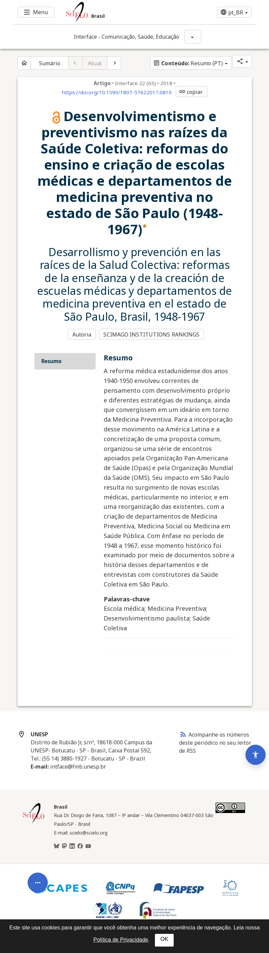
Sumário (50, 63)
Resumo (51, 360)
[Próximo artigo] (114, 63)
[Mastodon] (64, 845)
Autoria (82, 334)
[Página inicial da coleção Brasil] (33, 821)
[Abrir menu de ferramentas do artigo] (38, 879)
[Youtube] (88, 845)
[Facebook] (80, 845)
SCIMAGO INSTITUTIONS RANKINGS (152, 334)
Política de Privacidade (120, 940)
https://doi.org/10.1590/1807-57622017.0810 (117, 92)
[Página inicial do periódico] (24, 63)
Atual (95, 63)
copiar (191, 92)
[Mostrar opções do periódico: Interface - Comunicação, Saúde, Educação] (192, 36)
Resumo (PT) (188, 63)
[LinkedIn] (72, 845)
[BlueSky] (56, 845)
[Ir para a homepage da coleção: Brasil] (114, 12)
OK (164, 939)
